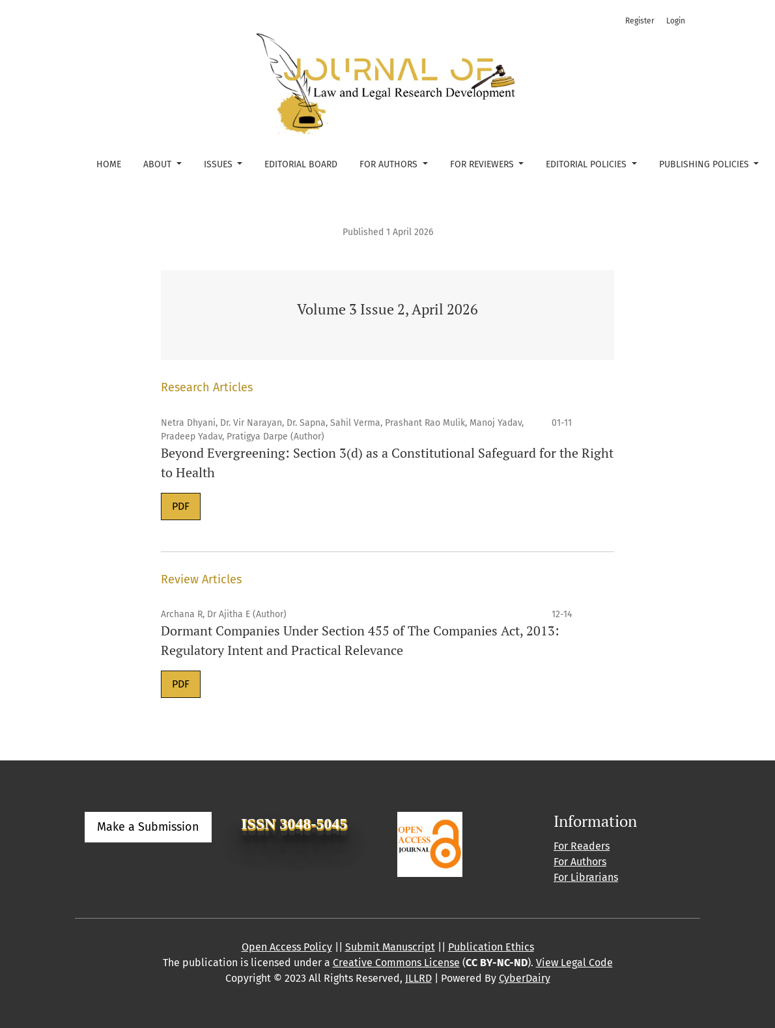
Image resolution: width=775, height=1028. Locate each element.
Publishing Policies (705, 164)
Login (675, 20)
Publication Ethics (491, 947)
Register (640, 20)
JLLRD (418, 978)
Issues (219, 164)
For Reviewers (483, 164)
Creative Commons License (396, 962)
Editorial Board (300, 164)
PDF (181, 506)
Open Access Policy (287, 947)
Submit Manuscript (390, 947)
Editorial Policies (587, 164)
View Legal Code (574, 962)
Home (108, 164)
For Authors (389, 164)
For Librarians (586, 877)
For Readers (582, 846)
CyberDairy (524, 978)
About (158, 164)
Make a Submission (148, 827)
